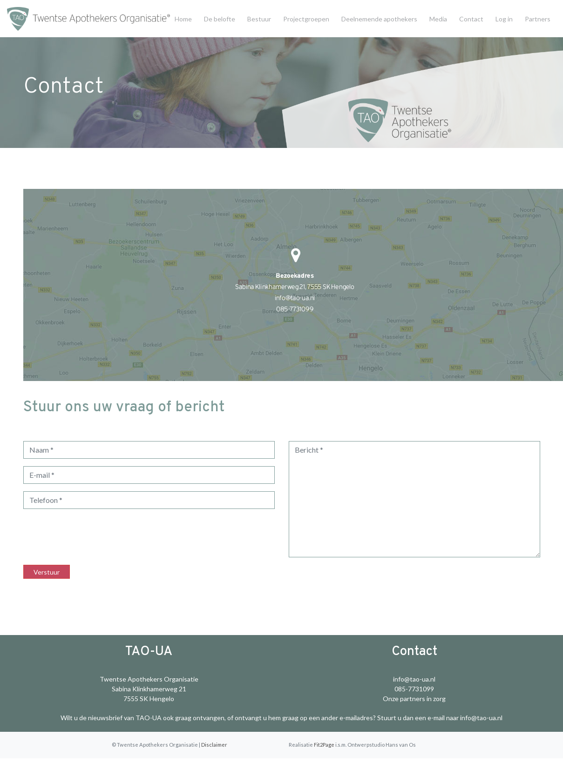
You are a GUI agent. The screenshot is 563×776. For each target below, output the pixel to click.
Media (438, 19)
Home (183, 19)
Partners (537, 19)
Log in (504, 19)
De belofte (219, 19)
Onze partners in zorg (414, 698)
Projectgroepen (306, 19)
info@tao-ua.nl (414, 679)
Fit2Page (324, 745)
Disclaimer (214, 745)
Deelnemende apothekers (379, 19)
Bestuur (259, 19)
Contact (471, 19)
